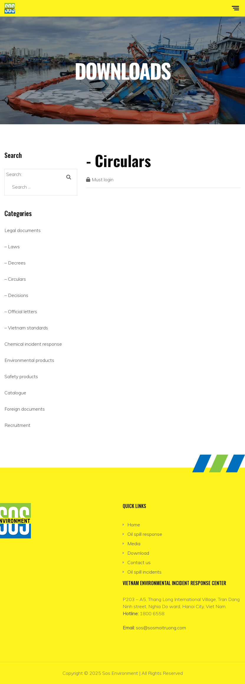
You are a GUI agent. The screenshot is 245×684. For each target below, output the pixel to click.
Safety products (21, 376)
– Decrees (15, 263)
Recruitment (17, 425)
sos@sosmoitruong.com (161, 628)
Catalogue (15, 393)
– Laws (12, 246)
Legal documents (22, 230)
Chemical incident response (33, 344)
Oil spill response (144, 534)
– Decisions (16, 295)
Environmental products (29, 360)
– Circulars (15, 279)
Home (133, 525)
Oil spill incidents (144, 572)
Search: (14, 174)
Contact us (139, 562)
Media (133, 543)
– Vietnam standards (26, 328)
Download (138, 553)
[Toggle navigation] (239, 8)
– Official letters (20, 311)
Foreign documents (24, 409)
